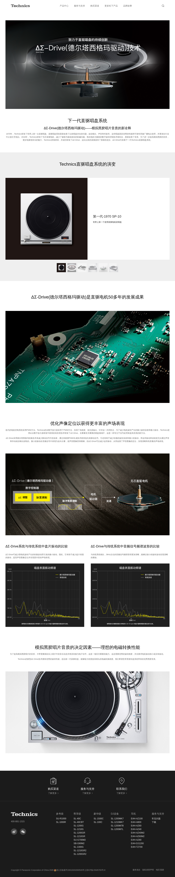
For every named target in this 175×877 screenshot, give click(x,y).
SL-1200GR (79, 833)
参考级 (59, 813)
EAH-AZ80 (136, 840)
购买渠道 (94, 6)
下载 (154, 822)
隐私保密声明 (148, 870)
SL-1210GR (79, 836)
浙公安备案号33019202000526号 (69, 870)
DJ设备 (115, 813)
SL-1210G (79, 829)
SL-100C (98, 822)
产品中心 (64, 6)
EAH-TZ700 (136, 847)
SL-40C (77, 819)
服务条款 (136, 870)
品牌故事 (127, 6)
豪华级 (97, 813)
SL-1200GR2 (80, 854)
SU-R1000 (61, 819)
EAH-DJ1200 (137, 843)
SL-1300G (79, 847)
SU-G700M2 (80, 840)
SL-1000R (61, 822)
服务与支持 (79, 6)
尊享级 (77, 813)
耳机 (133, 813)
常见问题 (156, 819)
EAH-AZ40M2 (138, 833)
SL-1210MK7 (117, 822)
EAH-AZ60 (136, 826)
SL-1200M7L (117, 829)
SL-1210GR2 (80, 850)
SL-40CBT (79, 822)
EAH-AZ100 (137, 819)
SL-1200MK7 (117, 819)
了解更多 (53, 793)
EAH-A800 (136, 822)
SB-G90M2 (79, 843)
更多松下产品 (111, 6)
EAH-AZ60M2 (138, 836)
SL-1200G (79, 826)
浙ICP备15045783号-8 (95, 870)
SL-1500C (98, 819)
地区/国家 (160, 870)
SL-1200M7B (117, 826)
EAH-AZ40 (136, 829)
